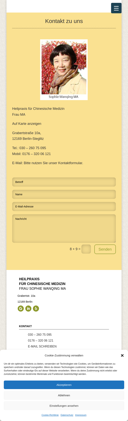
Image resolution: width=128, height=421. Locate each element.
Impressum (80, 415)
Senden (105, 249)
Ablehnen (64, 395)
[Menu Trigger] (116, 8)
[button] (122, 355)
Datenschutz (67, 415)
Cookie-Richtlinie (50, 415)
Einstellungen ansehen (64, 405)
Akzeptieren (64, 384)
